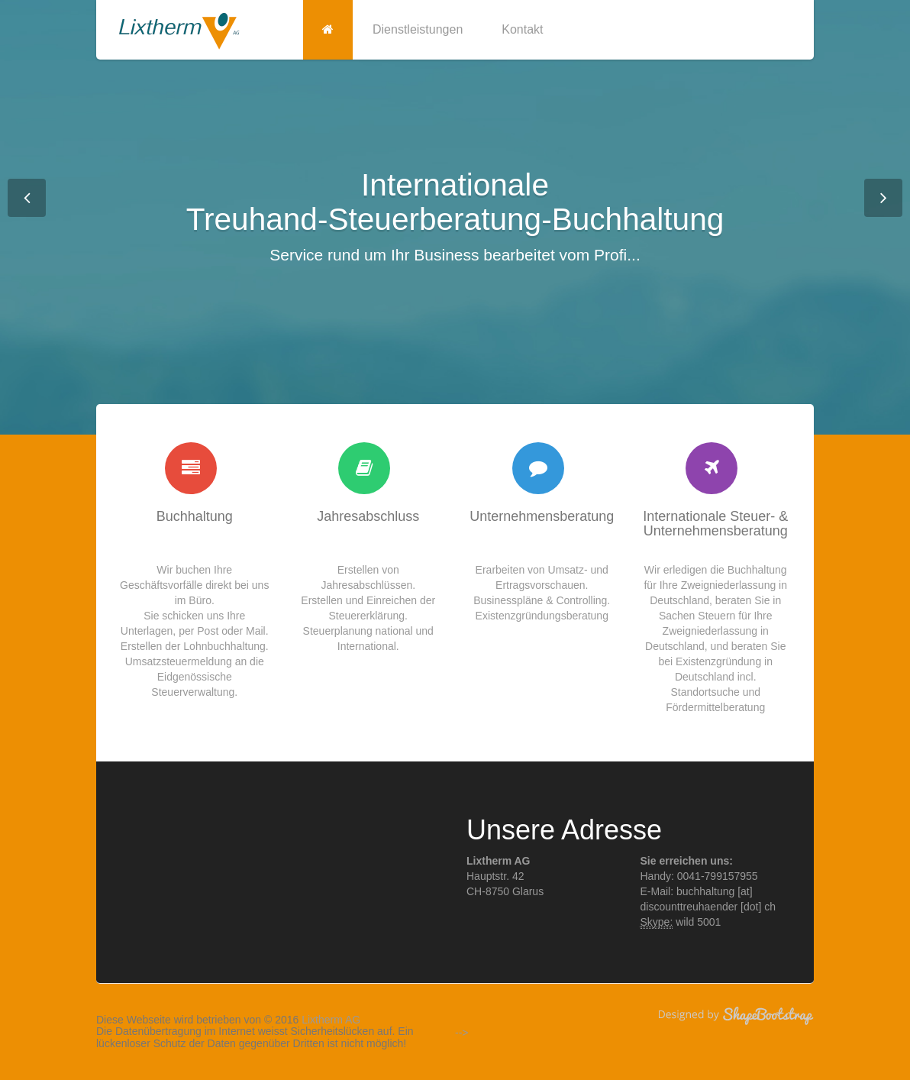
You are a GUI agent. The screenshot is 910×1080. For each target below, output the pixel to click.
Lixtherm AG (331, 1020)
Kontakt (522, 29)
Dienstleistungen (418, 29)
